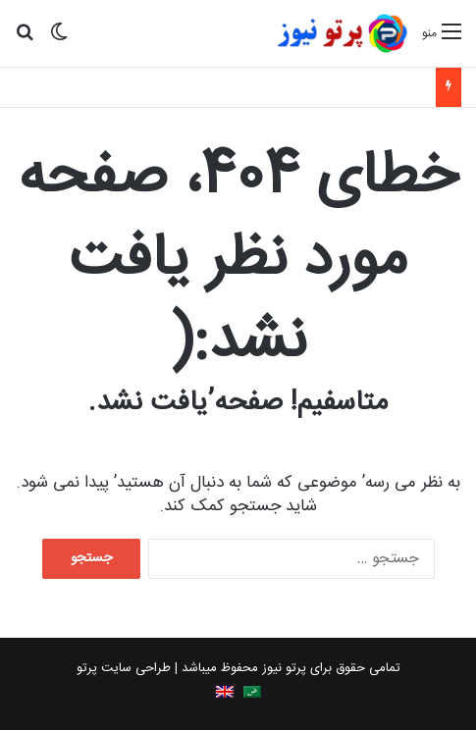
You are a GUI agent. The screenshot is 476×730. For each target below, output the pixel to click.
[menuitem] (252, 692)
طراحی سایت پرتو (124, 668)
